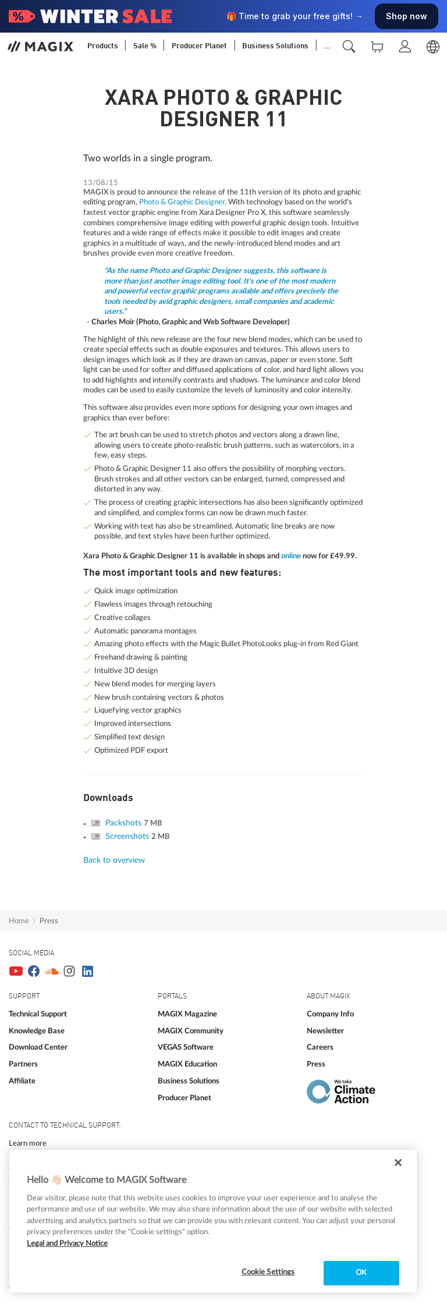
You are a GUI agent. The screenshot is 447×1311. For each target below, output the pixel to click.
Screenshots (128, 836)
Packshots (124, 823)
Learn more (28, 1143)
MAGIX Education (187, 1064)
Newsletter (325, 1030)
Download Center (38, 1047)
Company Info (330, 1014)
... (327, 46)
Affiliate (22, 1081)
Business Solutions (188, 1081)
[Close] (398, 1162)
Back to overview (114, 860)
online (291, 555)
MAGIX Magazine (187, 1014)
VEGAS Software (186, 1047)
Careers (320, 1047)
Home (19, 920)
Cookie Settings (268, 1272)
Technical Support (38, 1014)
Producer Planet (184, 1097)
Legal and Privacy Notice (67, 1244)
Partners (23, 1064)
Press (49, 920)
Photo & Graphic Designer (181, 202)
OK (361, 1273)
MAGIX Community (191, 1030)
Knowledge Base (37, 1030)
